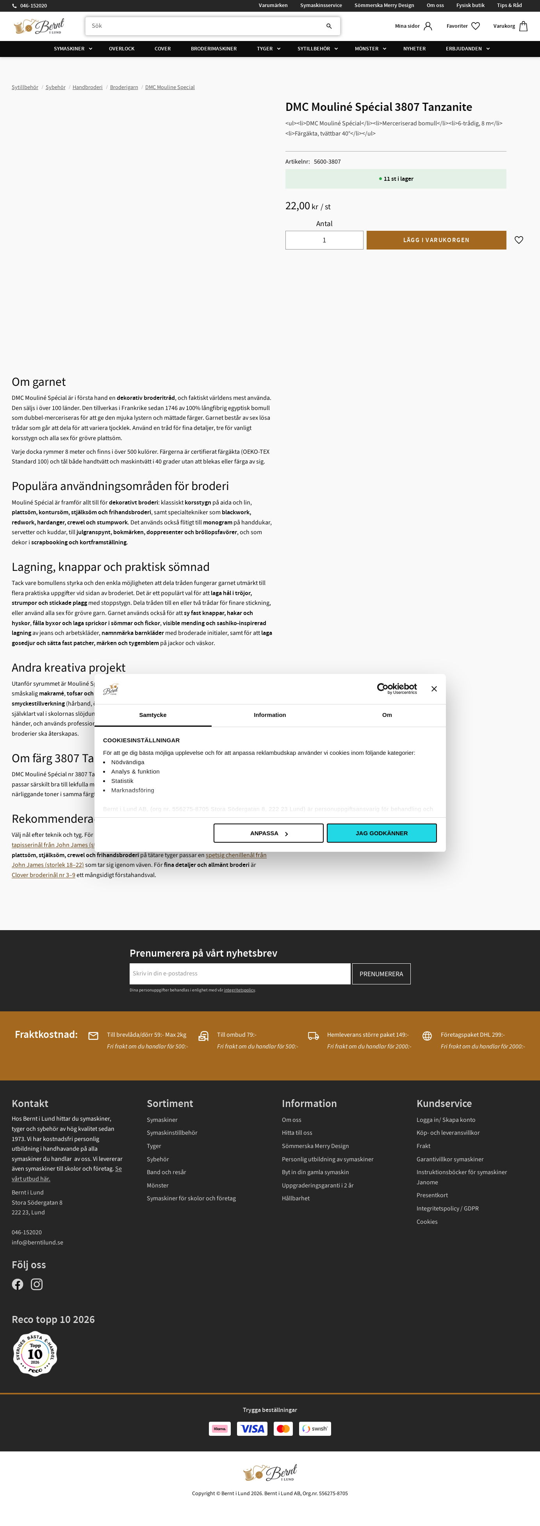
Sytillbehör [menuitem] (314, 48)
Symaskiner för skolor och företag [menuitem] (191, 1198)
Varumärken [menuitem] (273, 5)
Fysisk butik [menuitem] (470, 5)
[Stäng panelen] (434, 689)
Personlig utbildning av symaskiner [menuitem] (328, 1159)
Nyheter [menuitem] (414, 48)
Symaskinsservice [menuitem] (321, 5)
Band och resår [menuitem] (166, 1172)
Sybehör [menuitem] (158, 1159)
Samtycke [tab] (152, 714)
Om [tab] (387, 714)
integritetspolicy (239, 990)
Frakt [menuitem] (423, 1146)
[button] (464, 26)
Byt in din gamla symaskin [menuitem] (315, 1172)
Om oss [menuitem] (435, 5)
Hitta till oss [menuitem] (297, 1132)
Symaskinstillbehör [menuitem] (172, 1132)
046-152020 (33, 6)
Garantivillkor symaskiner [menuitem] (450, 1159)
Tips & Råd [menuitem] (509, 5)
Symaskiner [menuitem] (69, 48)
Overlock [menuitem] (121, 48)
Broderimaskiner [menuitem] (214, 48)
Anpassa (269, 833)
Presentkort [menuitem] (432, 1195)
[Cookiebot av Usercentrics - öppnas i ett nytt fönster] (383, 689)
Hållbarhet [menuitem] (296, 1198)
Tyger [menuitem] (265, 48)
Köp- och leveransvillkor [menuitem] (448, 1132)
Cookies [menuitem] (427, 1222)
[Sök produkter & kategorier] (213, 26)
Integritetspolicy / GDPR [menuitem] (448, 1208)
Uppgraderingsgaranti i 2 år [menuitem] (318, 1185)
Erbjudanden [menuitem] (464, 48)
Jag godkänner (382, 833)
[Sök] (329, 26)
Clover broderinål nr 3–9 (43, 875)
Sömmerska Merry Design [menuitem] (384, 5)
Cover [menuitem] (163, 48)
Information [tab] (270, 714)
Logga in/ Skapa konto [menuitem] (446, 1120)
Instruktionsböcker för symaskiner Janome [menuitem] (462, 1177)
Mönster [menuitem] (366, 48)
